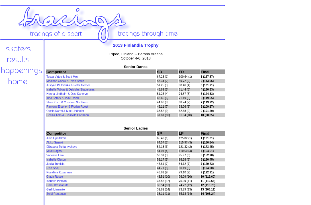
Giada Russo (54, 176)
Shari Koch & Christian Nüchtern (66, 102)
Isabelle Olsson (56, 159)
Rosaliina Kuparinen (59, 172)
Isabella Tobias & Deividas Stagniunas (70, 89)
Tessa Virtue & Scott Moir (62, 76)
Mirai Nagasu (54, 151)
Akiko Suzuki (54, 142)
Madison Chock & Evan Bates (65, 81)
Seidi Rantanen (56, 193)
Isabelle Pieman (56, 181)
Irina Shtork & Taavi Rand (62, 98)
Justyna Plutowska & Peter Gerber (68, 85)
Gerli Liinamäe (55, 189)
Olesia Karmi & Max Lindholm (65, 110)
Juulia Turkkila (55, 163)
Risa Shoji (52, 168)
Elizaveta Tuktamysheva (61, 146)
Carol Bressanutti (57, 185)
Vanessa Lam (55, 155)
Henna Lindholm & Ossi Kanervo (67, 93)
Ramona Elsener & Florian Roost (67, 106)
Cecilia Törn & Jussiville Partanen (67, 115)
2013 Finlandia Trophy (136, 45)
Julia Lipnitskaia (56, 138)
